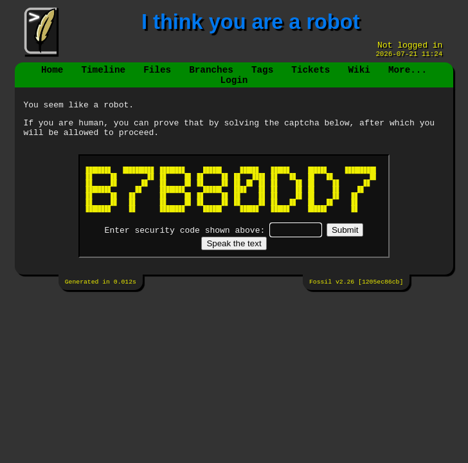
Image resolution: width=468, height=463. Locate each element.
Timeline (104, 75)
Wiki (359, 75)
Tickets (310, 75)
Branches (211, 75)
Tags (262, 75)
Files (157, 75)
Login (234, 87)
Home (52, 75)
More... (407, 75)
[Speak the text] (233, 257)
